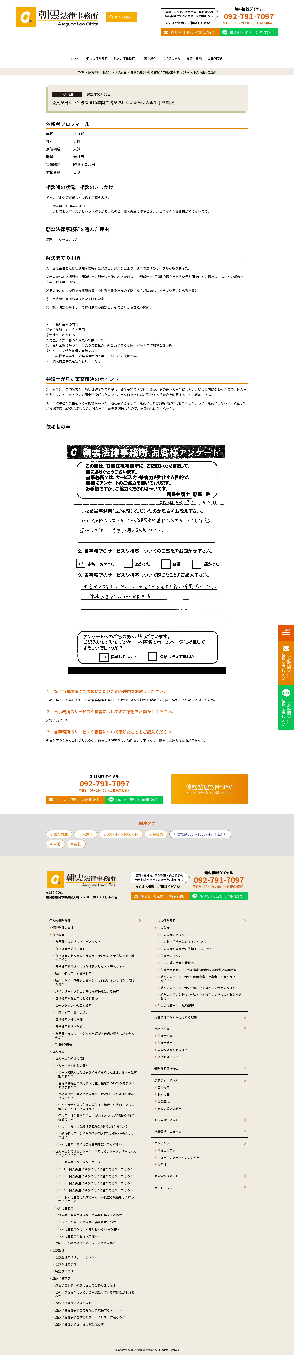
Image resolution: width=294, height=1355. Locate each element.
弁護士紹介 (148, 58)
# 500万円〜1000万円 (121, 834)
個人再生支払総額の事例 (72, 1066)
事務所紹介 (162, 1029)
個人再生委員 (64, 1208)
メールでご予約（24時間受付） (78, 799)
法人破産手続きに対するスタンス (183, 942)
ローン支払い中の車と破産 (73, 1006)
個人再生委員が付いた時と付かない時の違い (88, 1229)
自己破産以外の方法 (69, 1019)
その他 (162, 1164)
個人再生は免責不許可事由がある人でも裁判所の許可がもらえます (96, 1117)
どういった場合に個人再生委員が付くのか (87, 1222)
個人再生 (58, 1051)
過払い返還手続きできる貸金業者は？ (81, 1324)
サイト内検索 (123, 17)
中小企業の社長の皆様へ (177, 963)
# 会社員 (156, 834)
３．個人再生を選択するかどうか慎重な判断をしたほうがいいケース (96, 1199)
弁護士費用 (194, 58)
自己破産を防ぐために (70, 1027)
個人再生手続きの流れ (70, 1058)
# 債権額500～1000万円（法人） (200, 834)
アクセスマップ (167, 1057)
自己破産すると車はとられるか (76, 998)
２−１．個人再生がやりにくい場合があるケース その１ (95, 1169)
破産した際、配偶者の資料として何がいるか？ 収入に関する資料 (95, 983)
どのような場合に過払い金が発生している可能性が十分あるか (94, 1294)
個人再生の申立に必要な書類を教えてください (90, 1144)
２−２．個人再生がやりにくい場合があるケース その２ (95, 1176)
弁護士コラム (166, 1150)
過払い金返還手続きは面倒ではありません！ (85, 1285)
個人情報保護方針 (166, 1176)
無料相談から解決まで (172, 1050)
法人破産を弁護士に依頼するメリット (186, 949)
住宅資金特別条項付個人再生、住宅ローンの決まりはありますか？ (96, 1096)
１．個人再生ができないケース (79, 1162)
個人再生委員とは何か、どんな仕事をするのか (90, 1215)
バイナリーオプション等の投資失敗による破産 (87, 991)
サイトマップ (163, 1188)
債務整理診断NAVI (167, 1069)
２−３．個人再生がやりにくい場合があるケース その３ (95, 1183)
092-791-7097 (249, 16)
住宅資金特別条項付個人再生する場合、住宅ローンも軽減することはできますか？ (96, 1107)
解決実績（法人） (166, 1120)
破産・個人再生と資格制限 (73, 974)
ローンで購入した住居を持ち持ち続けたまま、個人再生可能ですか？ (97, 1074)
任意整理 (58, 1250)
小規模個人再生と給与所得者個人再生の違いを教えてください (96, 1135)
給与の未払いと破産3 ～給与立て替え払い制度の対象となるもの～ (201, 996)
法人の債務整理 (124, 58)
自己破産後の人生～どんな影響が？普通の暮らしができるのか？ (94, 1035)
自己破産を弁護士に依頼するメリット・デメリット (90, 967)
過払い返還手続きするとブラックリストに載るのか (90, 1317)
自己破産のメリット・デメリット (78, 942)
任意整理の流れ (65, 1264)
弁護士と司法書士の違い (72, 1013)
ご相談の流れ (171, 58)
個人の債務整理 (97, 58)
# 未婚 (55, 843)
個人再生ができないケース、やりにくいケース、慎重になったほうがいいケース (96, 1153)
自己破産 (58, 935)
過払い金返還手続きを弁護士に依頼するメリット (88, 1310)
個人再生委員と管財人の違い (78, 1236)
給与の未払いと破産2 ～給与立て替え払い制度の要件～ (198, 988)
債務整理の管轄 (62, 928)
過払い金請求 (61, 1278)
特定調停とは (64, 1271)
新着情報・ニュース (167, 1132)
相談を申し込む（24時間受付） (193, 32)
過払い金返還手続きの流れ (73, 1303)
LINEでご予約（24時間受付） (137, 799)
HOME (75, 58)
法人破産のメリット (174, 935)
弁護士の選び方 (171, 956)
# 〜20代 (85, 834)
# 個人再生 (59, 834)
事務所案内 (215, 58)
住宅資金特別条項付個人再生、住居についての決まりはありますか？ (96, 1085)
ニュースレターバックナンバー (178, 1157)
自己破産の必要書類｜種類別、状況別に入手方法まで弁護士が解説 (94, 958)
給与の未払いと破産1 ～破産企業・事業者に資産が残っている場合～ (200, 979)
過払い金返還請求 (169, 1108)
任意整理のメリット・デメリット (78, 1257)
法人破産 (163, 928)
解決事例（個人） (166, 1080)
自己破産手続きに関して (72, 949)
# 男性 (76, 843)
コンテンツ (162, 1143)
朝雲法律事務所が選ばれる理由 (175, 1017)
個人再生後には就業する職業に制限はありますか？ (93, 1127)
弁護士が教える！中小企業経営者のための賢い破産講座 (198, 970)
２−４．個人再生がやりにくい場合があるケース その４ (95, 1190)
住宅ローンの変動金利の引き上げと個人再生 (85, 1243)
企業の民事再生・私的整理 (175, 1006)
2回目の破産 (63, 1044)
